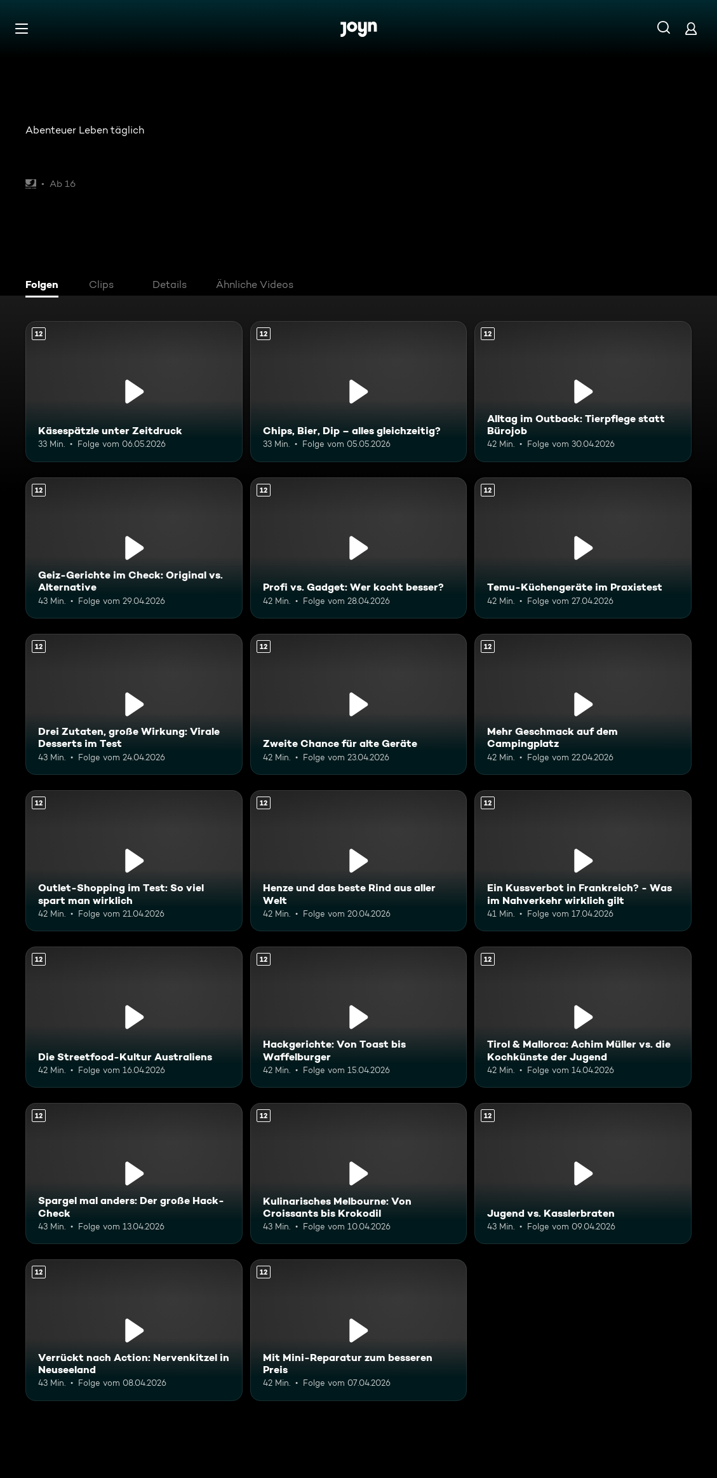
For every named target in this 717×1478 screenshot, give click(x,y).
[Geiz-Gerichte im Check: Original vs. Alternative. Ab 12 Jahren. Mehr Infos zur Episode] (134, 548)
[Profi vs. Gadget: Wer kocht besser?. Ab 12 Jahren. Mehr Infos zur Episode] (358, 548)
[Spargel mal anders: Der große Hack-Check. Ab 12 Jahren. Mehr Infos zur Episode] (134, 1173)
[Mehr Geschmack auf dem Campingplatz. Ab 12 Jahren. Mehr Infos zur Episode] (583, 704)
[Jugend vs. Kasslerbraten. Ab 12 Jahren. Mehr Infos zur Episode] (583, 1173)
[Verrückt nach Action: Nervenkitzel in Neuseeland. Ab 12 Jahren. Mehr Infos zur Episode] (134, 1329)
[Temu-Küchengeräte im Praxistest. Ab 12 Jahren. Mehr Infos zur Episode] (583, 548)
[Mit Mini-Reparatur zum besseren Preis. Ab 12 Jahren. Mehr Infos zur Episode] (358, 1329)
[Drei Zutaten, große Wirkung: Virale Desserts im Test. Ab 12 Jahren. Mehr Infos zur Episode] (134, 704)
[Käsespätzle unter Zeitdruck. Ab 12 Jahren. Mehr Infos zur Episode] (134, 391)
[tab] (45, 286)
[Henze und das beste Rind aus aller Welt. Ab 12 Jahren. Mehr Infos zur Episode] (358, 860)
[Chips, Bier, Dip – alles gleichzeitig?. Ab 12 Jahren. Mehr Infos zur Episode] (358, 391)
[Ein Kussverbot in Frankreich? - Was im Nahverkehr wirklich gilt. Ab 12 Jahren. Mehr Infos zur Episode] (583, 860)
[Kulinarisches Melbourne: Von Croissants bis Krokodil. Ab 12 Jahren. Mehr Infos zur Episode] (358, 1173)
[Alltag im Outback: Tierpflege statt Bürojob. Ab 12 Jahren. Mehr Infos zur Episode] (583, 391)
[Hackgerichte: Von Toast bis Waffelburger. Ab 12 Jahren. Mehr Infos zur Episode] (358, 1017)
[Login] (691, 28)
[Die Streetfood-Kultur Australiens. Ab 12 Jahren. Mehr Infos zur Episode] (134, 1017)
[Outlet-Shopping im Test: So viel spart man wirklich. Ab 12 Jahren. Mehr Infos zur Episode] (134, 860)
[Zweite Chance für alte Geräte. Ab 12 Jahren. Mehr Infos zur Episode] (358, 704)
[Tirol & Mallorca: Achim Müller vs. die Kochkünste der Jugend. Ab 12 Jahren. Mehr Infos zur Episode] (583, 1017)
